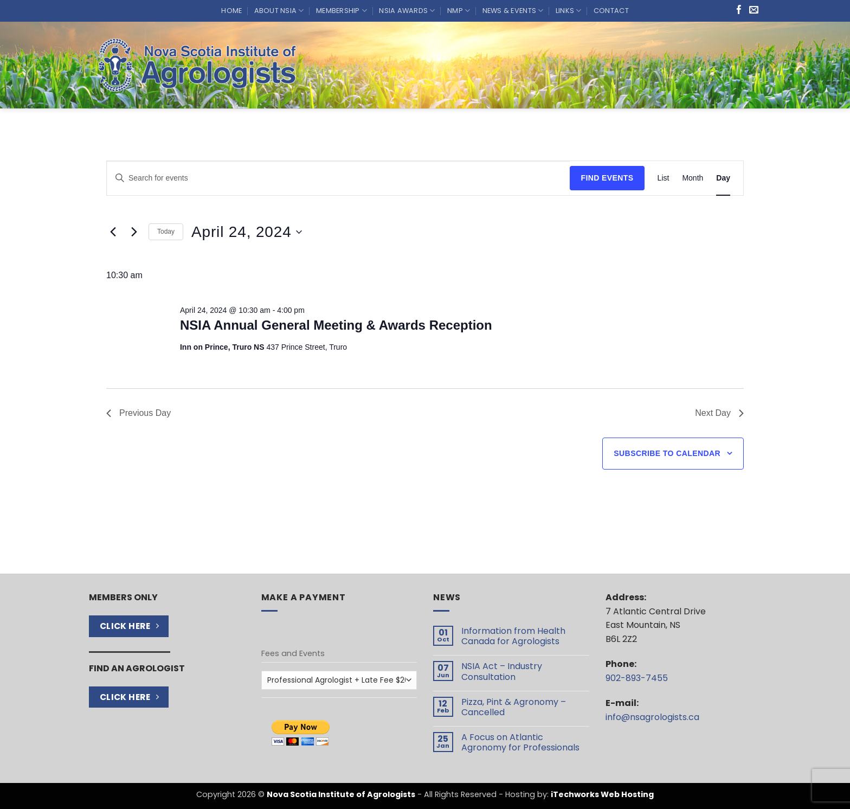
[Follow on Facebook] (739, 10)
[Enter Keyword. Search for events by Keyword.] (338, 178)
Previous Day (138, 413)
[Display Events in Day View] (723, 178)
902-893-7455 (637, 678)
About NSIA (279, 10)
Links (569, 10)
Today (166, 231)
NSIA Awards (407, 10)
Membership (341, 10)
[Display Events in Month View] (692, 178)
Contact (611, 10)
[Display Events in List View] (663, 178)
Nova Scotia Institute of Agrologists (341, 794)
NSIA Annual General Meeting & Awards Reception (336, 325)
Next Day (719, 413)
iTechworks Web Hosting (602, 794)
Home (231, 10)
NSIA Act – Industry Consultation (501, 671)
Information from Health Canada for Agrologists (513, 636)
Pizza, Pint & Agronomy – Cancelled (513, 707)
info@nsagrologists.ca (652, 717)
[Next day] (133, 232)
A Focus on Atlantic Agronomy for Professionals (520, 742)
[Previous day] (112, 232)
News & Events (513, 10)
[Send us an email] (753, 10)
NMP (458, 10)
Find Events (607, 178)
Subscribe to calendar (667, 453)
